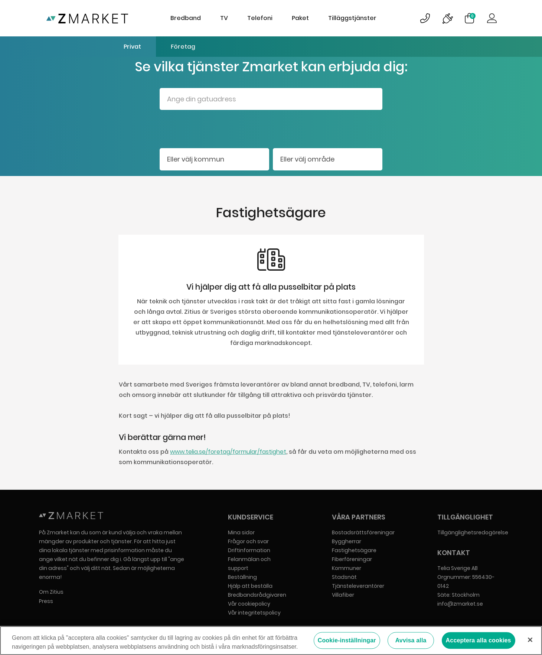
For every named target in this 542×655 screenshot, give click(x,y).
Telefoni (259, 18)
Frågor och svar (248, 541)
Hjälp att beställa (250, 586)
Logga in (491, 18)
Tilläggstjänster (352, 18)
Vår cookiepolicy (249, 603)
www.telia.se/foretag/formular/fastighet (228, 451)
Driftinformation (249, 550)
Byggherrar (346, 541)
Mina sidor (241, 532)
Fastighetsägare (354, 550)
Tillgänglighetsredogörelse (472, 532)
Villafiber (343, 595)
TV (224, 18)
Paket (300, 18)
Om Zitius (51, 592)
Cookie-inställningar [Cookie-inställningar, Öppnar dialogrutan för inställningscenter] (347, 641)
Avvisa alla (411, 641)
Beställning (242, 577)
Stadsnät (344, 577)
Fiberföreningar (352, 559)
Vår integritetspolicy (254, 612)
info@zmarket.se (460, 603)
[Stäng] (530, 640)
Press (46, 601)
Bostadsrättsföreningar (363, 532)
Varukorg (473, 16)
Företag (183, 46)
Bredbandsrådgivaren (257, 595)
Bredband (185, 18)
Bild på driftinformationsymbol (447, 18)
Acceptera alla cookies (478, 641)
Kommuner (346, 568)
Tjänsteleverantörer (358, 586)
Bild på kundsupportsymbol (425, 18)
